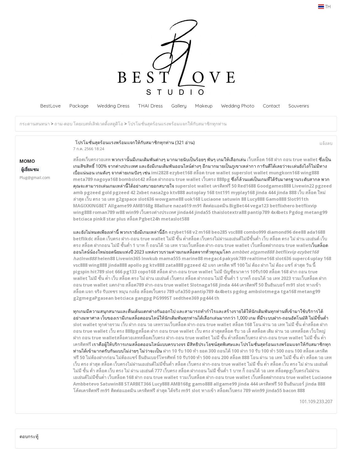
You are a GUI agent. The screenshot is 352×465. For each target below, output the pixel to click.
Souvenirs (298, 106)
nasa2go (159, 192)
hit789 (97, 272)
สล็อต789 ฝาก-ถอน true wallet (157, 285)
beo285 (219, 232)
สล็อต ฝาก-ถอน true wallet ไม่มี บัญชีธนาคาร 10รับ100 (212, 272)
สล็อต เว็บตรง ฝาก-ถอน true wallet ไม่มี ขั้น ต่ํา (222, 364)
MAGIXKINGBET (90, 206)
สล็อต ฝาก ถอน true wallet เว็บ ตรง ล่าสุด (180, 331)
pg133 (130, 272)
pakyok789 (234, 258)
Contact (271, 106)
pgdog (240, 291)
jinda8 (115, 265)
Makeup (204, 106)
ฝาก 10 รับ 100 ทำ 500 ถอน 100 (271, 351)
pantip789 (259, 212)
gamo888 (202, 384)
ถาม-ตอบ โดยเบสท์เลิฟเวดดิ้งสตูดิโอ (88, 124)
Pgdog (296, 212)
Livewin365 (128, 258)
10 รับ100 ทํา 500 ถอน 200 (203, 357)
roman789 (104, 212)
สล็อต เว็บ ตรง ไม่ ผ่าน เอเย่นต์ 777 (129, 371)
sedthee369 (186, 298)
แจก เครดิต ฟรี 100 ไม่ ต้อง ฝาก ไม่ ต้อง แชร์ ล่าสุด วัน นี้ (261, 265)
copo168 (147, 272)
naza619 (182, 206)
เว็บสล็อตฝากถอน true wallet (280, 245)
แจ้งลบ (326, 143)
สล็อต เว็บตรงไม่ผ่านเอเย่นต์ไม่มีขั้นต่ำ (137, 364)
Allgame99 (120, 206)
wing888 (310, 173)
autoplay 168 (200, 192)
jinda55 (202, 212)
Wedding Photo (237, 106)
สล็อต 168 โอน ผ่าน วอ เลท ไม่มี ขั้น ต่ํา (270, 324)
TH (324, 6)
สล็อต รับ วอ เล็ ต (238, 331)
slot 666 (113, 272)
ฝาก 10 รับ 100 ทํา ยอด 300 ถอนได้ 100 (201, 351)
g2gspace (126, 199)
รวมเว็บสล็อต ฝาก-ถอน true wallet (214, 245)
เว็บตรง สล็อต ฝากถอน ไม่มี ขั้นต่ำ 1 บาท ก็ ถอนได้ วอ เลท (218, 371)
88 (124, 265)
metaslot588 (175, 219)
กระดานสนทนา (35, 124)
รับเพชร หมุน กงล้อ (121, 291)
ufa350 (182, 291)
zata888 (174, 265)
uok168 (192, 199)
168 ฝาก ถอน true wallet (291, 159)
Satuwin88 (111, 384)
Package (79, 106)
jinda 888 (286, 192)
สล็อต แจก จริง (87, 291)
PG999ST (162, 298)
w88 (120, 212)
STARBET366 (137, 384)
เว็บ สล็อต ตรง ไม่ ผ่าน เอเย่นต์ (140, 278)
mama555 (170, 258)
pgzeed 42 (124, 192)
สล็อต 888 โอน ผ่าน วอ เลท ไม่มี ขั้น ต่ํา (267, 357)
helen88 (106, 258)
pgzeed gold (98, 192)
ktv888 (177, 192)
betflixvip (306, 206)
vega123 (259, 206)
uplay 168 (320, 258)
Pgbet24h (149, 219)
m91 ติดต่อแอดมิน (210, 206)
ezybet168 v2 (183, 232)
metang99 (315, 212)
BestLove (50, 106)
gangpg (143, 298)
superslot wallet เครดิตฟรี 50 (206, 186)
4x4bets (279, 212)
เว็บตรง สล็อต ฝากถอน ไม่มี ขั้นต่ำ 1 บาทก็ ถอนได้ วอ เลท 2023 (230, 278)
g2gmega (84, 298)
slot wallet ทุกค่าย (92, 324)
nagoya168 (106, 179)
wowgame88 (169, 199)
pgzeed (323, 186)
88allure (163, 206)
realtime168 (260, 258)
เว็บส (251, 159)
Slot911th (298, 199)
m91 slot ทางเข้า (303, 285)
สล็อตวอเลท (128, 338)
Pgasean (104, 298)
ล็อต (260, 159)
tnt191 (222, 192)
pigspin (81, 272)
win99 (132, 212)
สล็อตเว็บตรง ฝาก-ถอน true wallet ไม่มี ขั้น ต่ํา (186, 338)
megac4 (212, 258)
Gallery (178, 106)
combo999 (255, 232)
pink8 (99, 219)
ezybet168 (180, 173)
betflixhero (282, 206)
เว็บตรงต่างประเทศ (158, 212)
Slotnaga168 (204, 285)
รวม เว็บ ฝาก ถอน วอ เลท (136, 324)
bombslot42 (132, 179)
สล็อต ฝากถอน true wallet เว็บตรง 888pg (188, 179)
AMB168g (143, 206)
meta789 (83, 179)
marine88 (192, 258)
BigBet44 (239, 206)
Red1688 (247, 186)
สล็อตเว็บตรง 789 (157, 291)
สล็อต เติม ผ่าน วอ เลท (276, 331)
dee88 (299, 232)
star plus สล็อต (122, 219)
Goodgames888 (274, 186)
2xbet (142, 192)
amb (78, 192)
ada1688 (316, 232)
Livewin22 (303, 186)
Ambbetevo (86, 384)
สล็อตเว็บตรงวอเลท (92, 159)
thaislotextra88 (229, 212)
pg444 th (209, 298)
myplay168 (243, 192)
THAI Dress (150, 106)
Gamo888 (276, 199)
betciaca (82, 219)
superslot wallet (250, 173)
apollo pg (138, 265)
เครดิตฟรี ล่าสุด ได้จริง (158, 390)
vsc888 (235, 232)
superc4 (300, 258)
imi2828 (159, 173)
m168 (204, 232)
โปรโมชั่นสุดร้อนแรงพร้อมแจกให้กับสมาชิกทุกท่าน (177, 124)
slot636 (146, 199)
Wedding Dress (113, 106)
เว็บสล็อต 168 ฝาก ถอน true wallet (143, 377)
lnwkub (150, 258)
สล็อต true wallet (211, 173)
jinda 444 (266, 192)
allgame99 (225, 384)
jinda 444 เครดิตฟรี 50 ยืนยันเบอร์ (252, 285)
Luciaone (211, 199)
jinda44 (185, 212)
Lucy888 (256, 199)
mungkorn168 (284, 173)
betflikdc (83, 239)
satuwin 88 (234, 199)
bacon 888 (294, 390)
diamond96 (279, 232)
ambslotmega (264, 291)
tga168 (288, 291)
